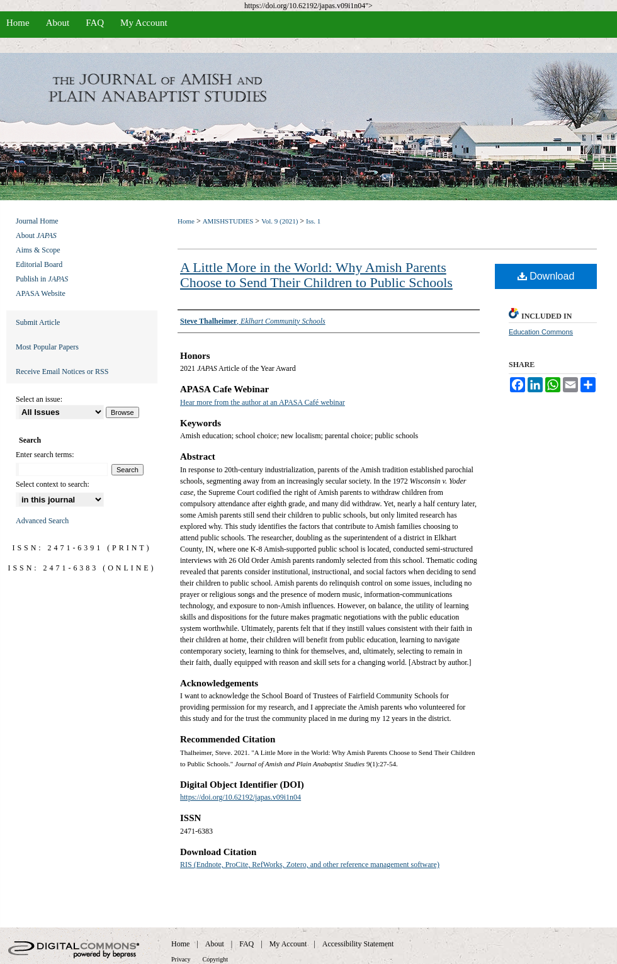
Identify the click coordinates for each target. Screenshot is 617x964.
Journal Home (37, 221)
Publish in (42, 279)
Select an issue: (39, 399)
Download (546, 276)
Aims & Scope (38, 250)
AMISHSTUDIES (228, 221)
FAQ (246, 943)
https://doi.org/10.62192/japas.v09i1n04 (240, 797)
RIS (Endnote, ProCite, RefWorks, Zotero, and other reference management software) (309, 864)
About (36, 235)
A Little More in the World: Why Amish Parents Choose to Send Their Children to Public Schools (316, 274)
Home (186, 221)
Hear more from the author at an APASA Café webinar (262, 402)
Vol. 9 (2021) (279, 221)
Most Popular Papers (47, 347)
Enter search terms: (45, 454)
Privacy (181, 959)
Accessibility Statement (358, 943)
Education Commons (541, 332)
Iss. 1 (313, 221)
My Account (288, 943)
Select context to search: (52, 484)
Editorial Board (39, 264)
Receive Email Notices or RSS (62, 371)
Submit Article (38, 322)
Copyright (216, 959)
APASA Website (40, 293)
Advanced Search (42, 520)
